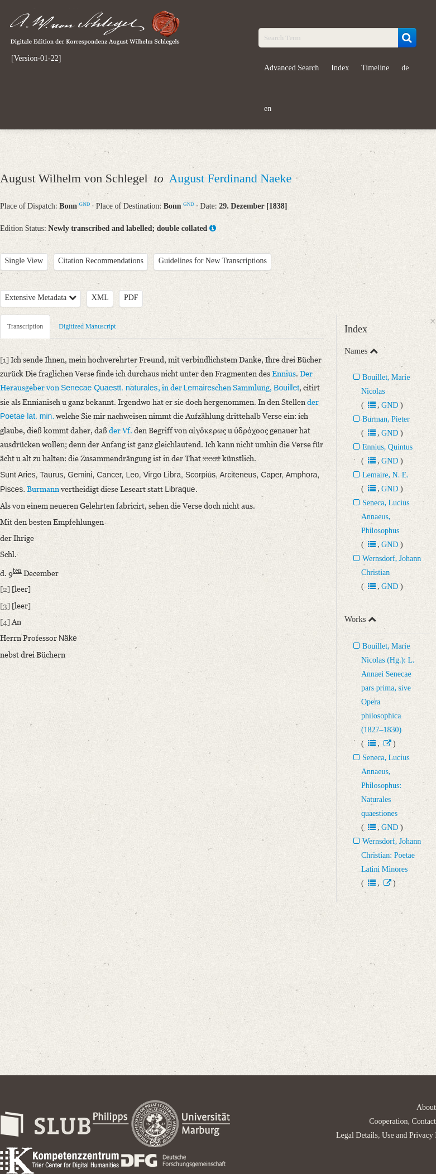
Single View (24, 261)
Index (340, 68)
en (267, 108)
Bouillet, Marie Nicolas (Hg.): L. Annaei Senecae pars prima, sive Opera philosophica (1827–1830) (388, 688)
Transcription (25, 326)
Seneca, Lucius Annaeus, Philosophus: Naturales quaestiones (385, 785)
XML (100, 297)
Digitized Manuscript (87, 326)
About (426, 1107)
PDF (131, 297)
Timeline (375, 68)
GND (84, 204)
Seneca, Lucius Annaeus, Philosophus (385, 517)
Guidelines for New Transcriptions (213, 261)
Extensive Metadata (40, 297)
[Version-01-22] (36, 58)
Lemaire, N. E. (385, 475)
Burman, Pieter (386, 419)
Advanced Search (291, 68)
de (405, 68)
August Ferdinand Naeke (230, 178)
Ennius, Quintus (387, 447)
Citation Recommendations (100, 261)
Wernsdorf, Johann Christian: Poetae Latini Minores (391, 855)
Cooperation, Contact (402, 1121)
